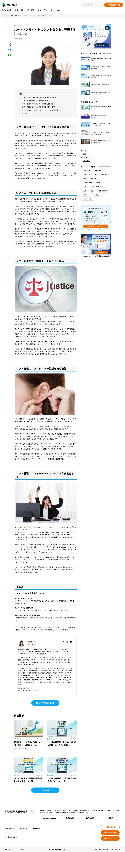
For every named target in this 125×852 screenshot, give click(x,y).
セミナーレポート (89, 199)
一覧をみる (45, 789)
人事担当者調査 (88, 183)
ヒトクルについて (11, 836)
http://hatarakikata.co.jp (27, 690)
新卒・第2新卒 (103, 191)
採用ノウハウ (87, 154)
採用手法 (93, 179)
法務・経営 (86, 161)
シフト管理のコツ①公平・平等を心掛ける (36, 103)
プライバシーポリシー (10, 848)
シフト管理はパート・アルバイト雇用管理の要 (38, 97)
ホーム (6, 16)
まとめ (24, 112)
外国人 (97, 195)
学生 (92, 191)
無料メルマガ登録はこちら (45, 702)
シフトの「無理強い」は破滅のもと (34, 100)
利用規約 (22, 848)
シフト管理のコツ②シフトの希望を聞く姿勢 (37, 106)
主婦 (85, 191)
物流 (98, 183)
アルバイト (19, 38)
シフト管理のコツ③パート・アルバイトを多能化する (40, 109)
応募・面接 (87, 171)
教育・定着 (14, 16)
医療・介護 (87, 175)
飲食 (85, 179)
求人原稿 (104, 175)
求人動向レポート (98, 187)
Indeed (86, 187)
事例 (96, 175)
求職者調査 (98, 171)
